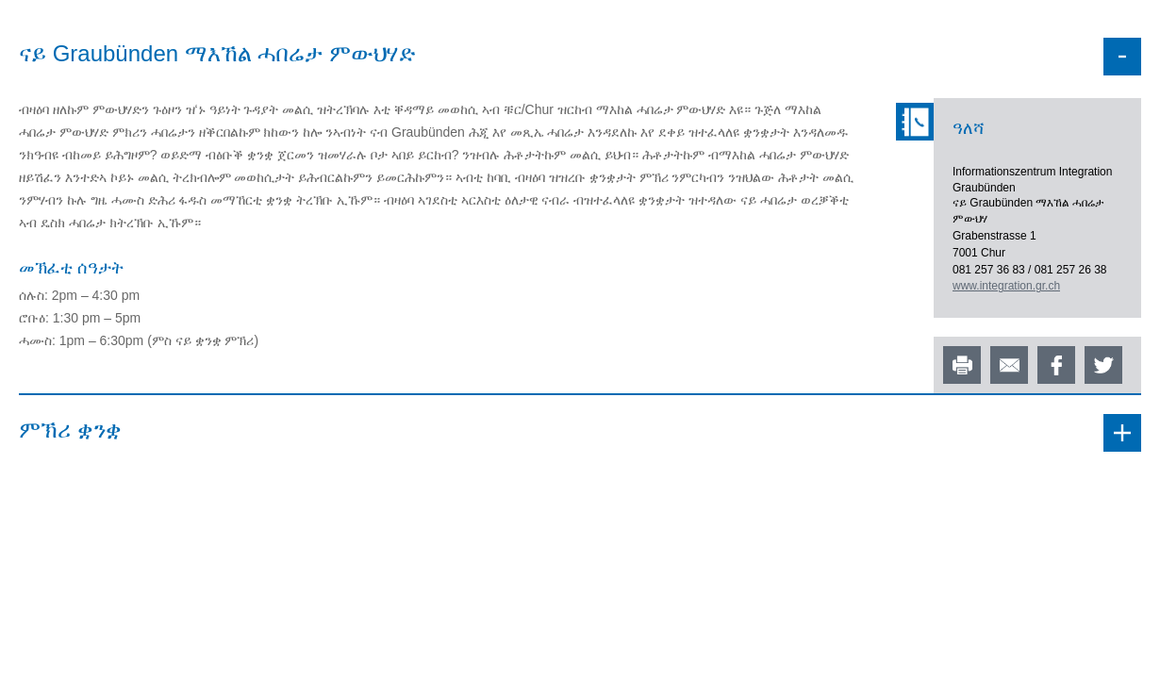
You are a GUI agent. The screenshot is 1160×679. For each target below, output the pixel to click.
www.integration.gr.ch (1006, 285)
